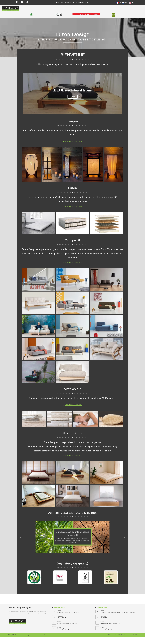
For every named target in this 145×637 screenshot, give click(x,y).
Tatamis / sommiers (108, 8)
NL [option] (126, 2)
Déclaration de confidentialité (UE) (129, 634)
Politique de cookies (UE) (114, 634)
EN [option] (133, 2)
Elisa (45, 635)
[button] (20, 546)
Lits (67, 8)
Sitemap (105, 634)
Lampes (123, 8)
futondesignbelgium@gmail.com (65, 629)
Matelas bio (77, 8)
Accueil (45, 8)
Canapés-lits (57, 8)
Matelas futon (92, 8)
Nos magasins (136, 8)
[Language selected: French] (125, 2)
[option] (124, 3)
